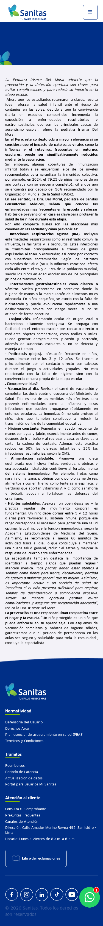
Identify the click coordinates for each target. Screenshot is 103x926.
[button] (90, 12)
